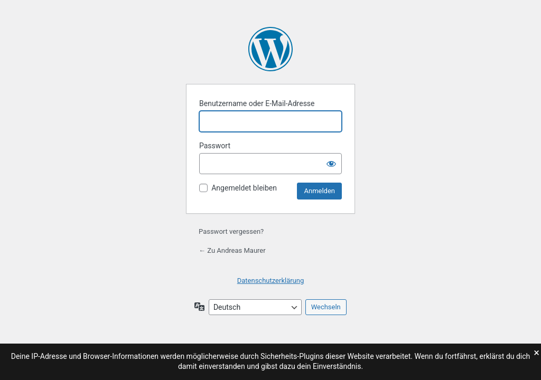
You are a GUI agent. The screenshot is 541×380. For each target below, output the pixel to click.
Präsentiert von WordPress (270, 49)
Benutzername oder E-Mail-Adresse (257, 103)
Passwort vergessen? (231, 231)
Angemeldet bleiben (244, 188)
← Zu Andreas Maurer (232, 250)
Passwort (214, 145)
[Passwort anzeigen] (331, 163)
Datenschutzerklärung (270, 280)
